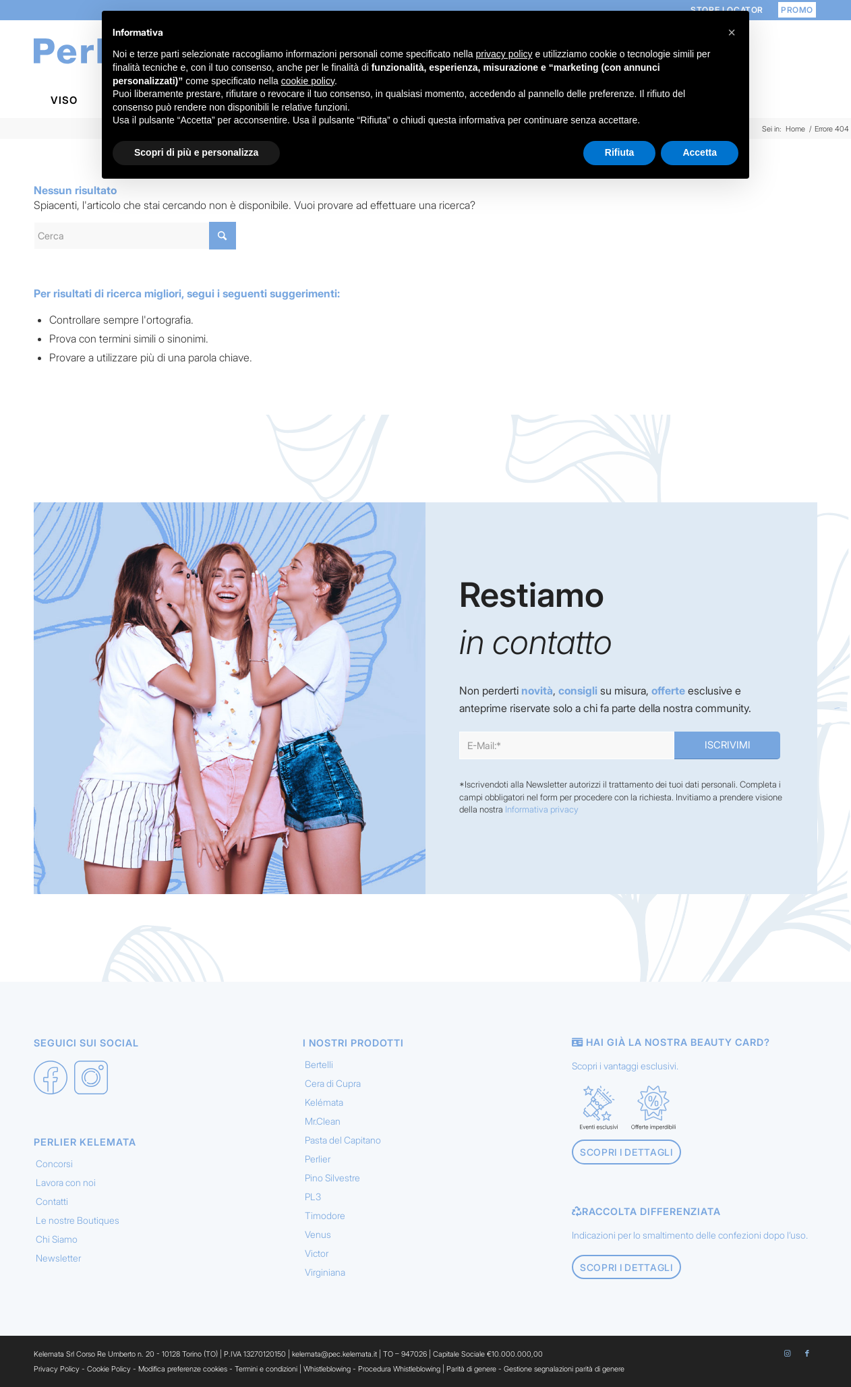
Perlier (317, 1158)
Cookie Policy (109, 1369)
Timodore (325, 1215)
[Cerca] (135, 235)
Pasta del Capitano (343, 1140)
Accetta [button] (699, 152)
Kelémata (324, 1102)
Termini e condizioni (266, 1369)
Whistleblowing (328, 1369)
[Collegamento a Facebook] (807, 1353)
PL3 (313, 1196)
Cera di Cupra (333, 1083)
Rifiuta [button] (620, 152)
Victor (316, 1253)
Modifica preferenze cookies (182, 1369)
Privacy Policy (57, 1369)
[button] (731, 32)
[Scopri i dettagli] (626, 1152)
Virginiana (325, 1272)
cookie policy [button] (307, 81)
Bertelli (319, 1064)
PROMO (797, 10)
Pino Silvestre (332, 1177)
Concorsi (54, 1163)
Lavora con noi (66, 1182)
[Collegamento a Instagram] (787, 1353)
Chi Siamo (57, 1239)
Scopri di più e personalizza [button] (196, 152)
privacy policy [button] (504, 54)
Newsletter (58, 1258)
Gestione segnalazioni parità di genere (564, 1369)
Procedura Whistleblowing (399, 1369)
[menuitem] (793, 10)
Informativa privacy (542, 809)
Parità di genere (471, 1369)
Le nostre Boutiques (77, 1220)
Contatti (52, 1201)
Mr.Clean (323, 1121)
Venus (318, 1234)
